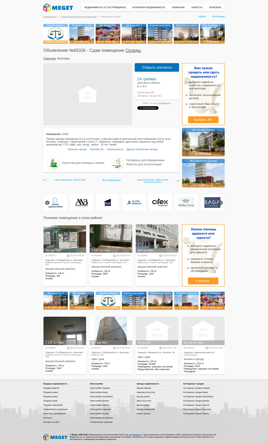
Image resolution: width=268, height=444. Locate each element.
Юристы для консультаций (144, 164)
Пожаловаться (115, 149)
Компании (178, 7)
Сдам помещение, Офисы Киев (70, 180)
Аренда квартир (144, 388)
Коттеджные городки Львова (196, 413)
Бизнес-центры (143, 413)
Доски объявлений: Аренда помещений (79, 17)
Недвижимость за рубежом (55, 409)
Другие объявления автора (142, 149)
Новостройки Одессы (99, 405)
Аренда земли (143, 405)
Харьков (49, 58)
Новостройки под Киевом (101, 396)
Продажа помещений (52, 405)
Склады (133, 50)
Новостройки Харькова (100, 409)
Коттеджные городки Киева (195, 392)
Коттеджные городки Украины (196, 388)
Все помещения (111, 180)
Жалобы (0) (96, 149)
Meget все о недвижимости (55, 437)
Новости (197, 7)
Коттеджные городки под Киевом (198, 396)
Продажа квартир (51, 388)
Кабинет (202, 16)
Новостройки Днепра (99, 401)
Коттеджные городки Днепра (196, 401)
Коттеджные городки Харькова (197, 409)
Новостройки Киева (99, 392)
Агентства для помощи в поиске (83, 162)
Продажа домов (50, 396)
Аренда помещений (145, 409)
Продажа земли (50, 401)
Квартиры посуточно (146, 392)
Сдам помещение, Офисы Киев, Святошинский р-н (153, 181)
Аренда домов (143, 396)
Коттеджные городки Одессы (196, 405)
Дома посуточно (144, 401)
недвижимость (164, 103)
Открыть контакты (157, 67)
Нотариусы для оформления (145, 160)
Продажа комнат (50, 392)
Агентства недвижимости (54, 413)
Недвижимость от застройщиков (105, 7)
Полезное (215, 7)
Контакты (47, 418)
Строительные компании (101, 422)
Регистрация (218, 16)
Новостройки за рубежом (101, 418)
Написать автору (77, 149)
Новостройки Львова (99, 413)
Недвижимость (50, 17)
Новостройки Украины (100, 388)
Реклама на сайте (51, 422)
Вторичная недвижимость (149, 7)
